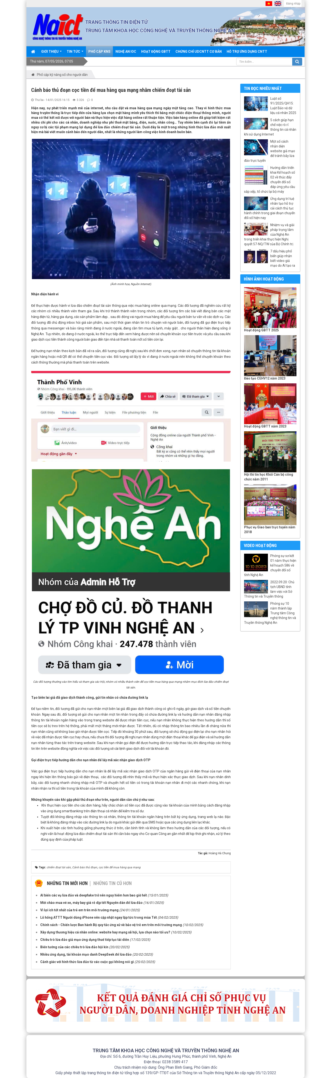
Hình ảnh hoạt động (264, 278)
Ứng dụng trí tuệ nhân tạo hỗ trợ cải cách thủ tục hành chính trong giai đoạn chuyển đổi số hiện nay (269, 208)
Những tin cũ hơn (112, 883)
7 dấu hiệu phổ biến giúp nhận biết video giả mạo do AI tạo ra (282, 258)
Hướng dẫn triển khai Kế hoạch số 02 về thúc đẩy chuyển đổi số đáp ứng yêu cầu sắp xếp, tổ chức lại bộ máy (269, 179)
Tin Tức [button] (75, 53)
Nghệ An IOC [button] (125, 51)
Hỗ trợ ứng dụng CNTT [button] (247, 51)
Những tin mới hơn (67, 883)
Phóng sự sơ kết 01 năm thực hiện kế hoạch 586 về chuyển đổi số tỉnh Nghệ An (270, 565)
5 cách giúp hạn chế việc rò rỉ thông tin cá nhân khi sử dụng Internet (270, 127)
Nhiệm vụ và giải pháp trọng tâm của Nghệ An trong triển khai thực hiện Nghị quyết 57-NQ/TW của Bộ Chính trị (269, 234)
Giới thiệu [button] (51, 53)
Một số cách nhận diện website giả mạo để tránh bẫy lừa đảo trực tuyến (269, 151)
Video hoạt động (260, 545)
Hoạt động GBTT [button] (156, 51)
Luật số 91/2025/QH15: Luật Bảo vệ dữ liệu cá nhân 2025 (283, 106)
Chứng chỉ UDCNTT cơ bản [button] (199, 51)
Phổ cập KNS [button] (99, 51)
